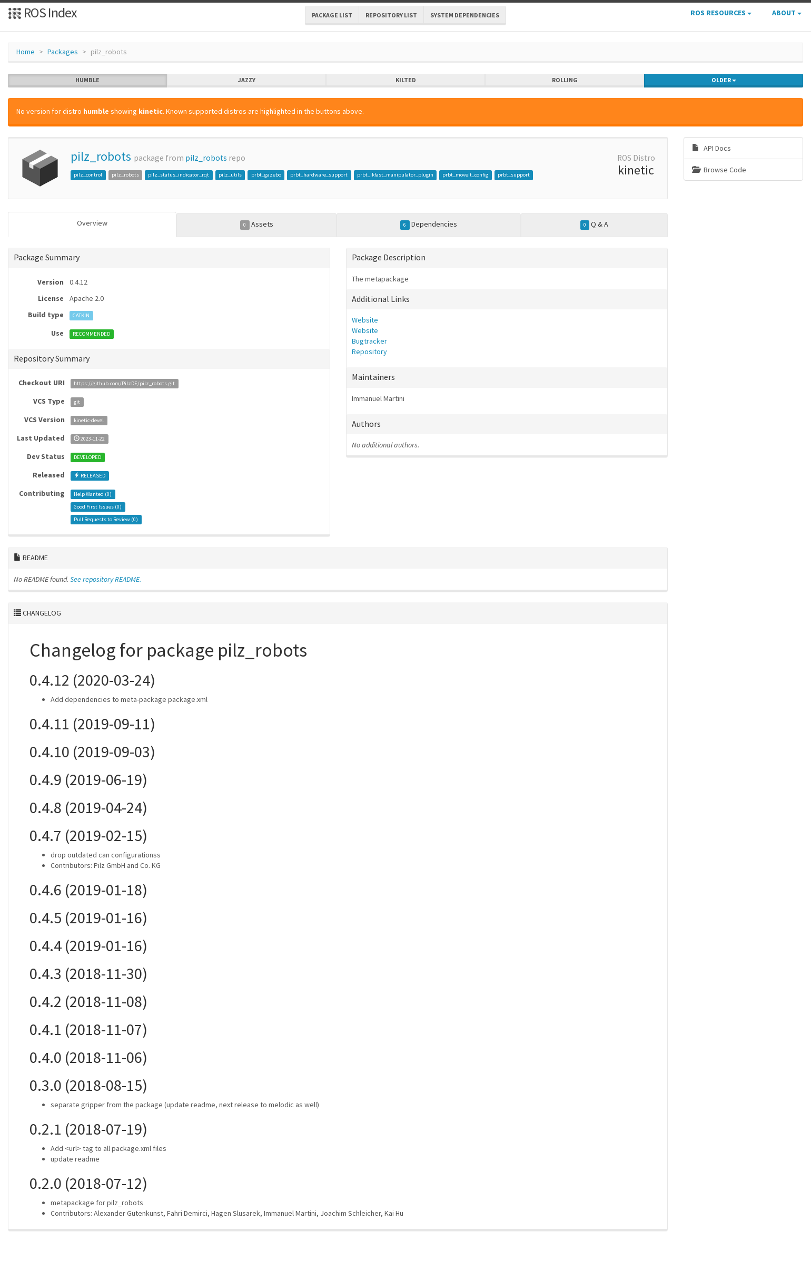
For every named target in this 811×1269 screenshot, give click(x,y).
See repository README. (105, 579)
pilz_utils (230, 174)
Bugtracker (369, 341)
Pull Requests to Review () (106, 519)
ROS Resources (720, 12)
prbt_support (514, 174)
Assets (256, 224)
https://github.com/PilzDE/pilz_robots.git (124, 383)
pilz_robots (101, 156)
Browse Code (719, 169)
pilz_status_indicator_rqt (178, 174)
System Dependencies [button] (464, 15)
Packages (62, 51)
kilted (405, 80)
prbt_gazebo (266, 174)
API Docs (711, 148)
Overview (92, 223)
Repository (369, 351)
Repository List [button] (391, 15)
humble (87, 80)
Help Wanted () (93, 494)
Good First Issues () (98, 506)
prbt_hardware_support (319, 174)
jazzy (246, 80)
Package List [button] (332, 15)
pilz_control (88, 174)
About (787, 12)
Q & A (594, 224)
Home (25, 51)
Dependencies (428, 224)
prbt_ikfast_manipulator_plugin (395, 174)
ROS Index (42, 12)
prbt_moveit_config (465, 174)
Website (365, 320)
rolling (565, 80)
